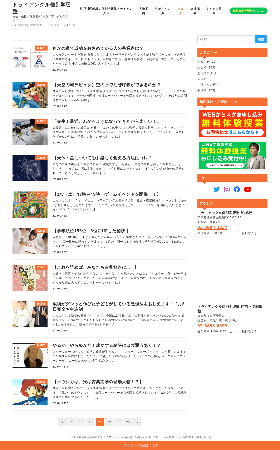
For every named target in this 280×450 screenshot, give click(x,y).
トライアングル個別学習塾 (42, 8)
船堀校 (202, 90)
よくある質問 (185, 437)
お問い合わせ (204, 437)
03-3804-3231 (212, 227)
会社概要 (169, 437)
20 (91, 422)
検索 (261, 39)
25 (128, 422)
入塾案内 (127, 437)
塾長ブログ (205, 73)
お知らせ (203, 61)
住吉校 (202, 67)
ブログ (157, 437)
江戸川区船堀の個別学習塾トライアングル (93, 437)
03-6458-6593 (212, 325)
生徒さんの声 (206, 84)
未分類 (202, 79)
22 (109, 422)
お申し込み (249, 11)
